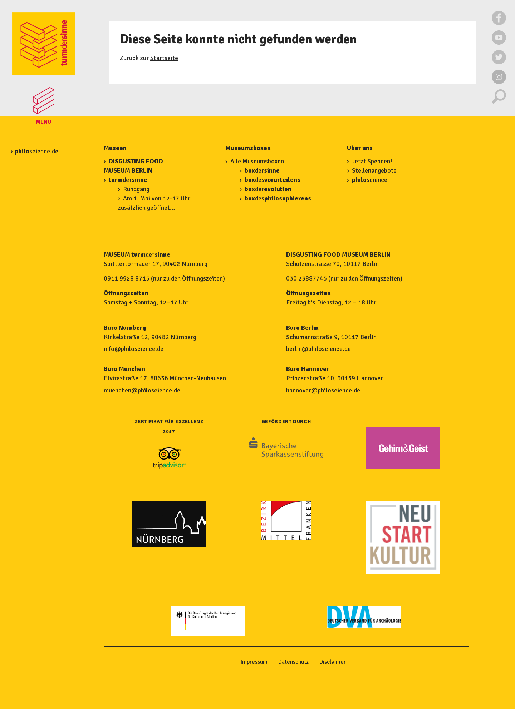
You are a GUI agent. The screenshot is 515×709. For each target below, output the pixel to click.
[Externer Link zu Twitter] (499, 62)
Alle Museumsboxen (257, 161)
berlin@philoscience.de (318, 349)
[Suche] (499, 101)
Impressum (254, 661)
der (128, 180)
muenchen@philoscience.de (142, 390)
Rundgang (136, 189)
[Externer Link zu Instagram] (499, 82)
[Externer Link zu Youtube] (499, 42)
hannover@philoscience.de (323, 390)
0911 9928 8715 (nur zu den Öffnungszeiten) (164, 278)
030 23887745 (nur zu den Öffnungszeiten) (344, 278)
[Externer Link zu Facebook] (499, 23)
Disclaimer (332, 661)
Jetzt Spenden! (372, 161)
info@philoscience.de (133, 349)
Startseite (164, 58)
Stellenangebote (374, 170)
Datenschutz (293, 661)
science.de (36, 151)
